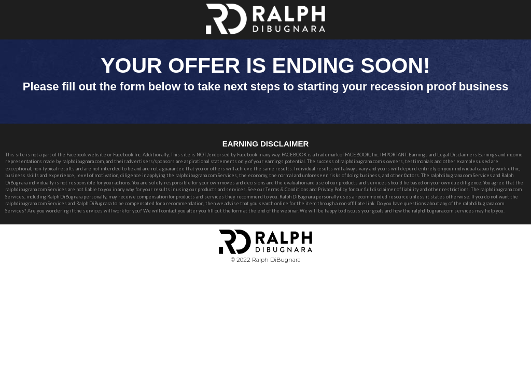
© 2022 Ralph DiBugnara (266, 259)
